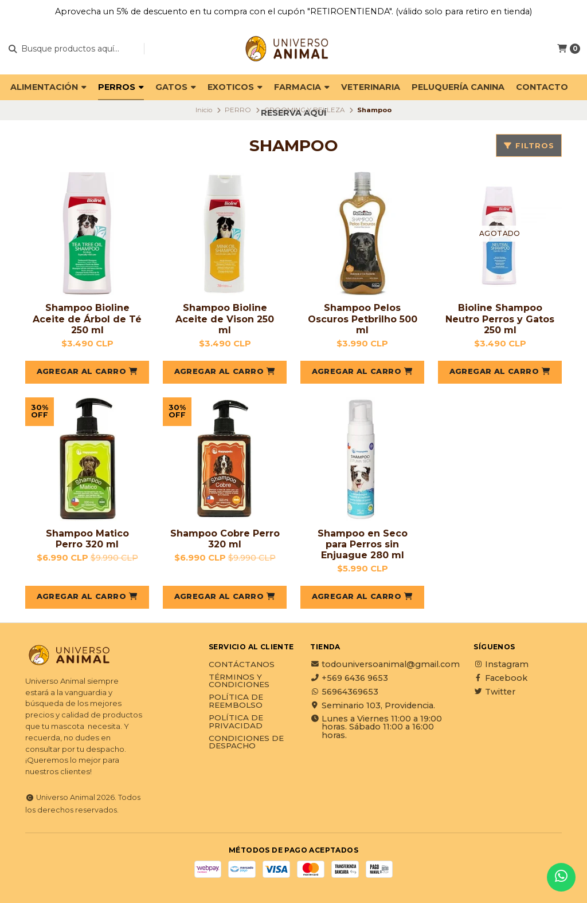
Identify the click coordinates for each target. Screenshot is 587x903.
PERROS (121, 87)
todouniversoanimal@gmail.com (385, 664)
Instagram (501, 664)
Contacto (542, 87)
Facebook (500, 678)
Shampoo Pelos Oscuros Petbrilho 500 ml (362, 318)
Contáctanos (242, 665)
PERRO (238, 110)
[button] (87, 372)
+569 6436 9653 (349, 678)
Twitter (494, 692)
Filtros (528, 145)
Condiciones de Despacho (246, 742)
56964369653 (344, 692)
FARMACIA (302, 87)
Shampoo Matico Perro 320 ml (87, 539)
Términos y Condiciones (239, 681)
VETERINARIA (370, 87)
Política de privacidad (236, 722)
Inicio (203, 110)
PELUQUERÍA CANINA (458, 87)
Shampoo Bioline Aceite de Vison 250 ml (224, 318)
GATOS (175, 87)
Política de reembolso (236, 701)
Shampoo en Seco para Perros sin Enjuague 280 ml (363, 544)
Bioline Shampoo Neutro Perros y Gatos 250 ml (499, 318)
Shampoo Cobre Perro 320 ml (225, 539)
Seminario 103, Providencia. (372, 705)
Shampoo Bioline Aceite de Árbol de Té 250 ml (87, 318)
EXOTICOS (235, 87)
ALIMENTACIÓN (48, 87)
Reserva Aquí (293, 113)
